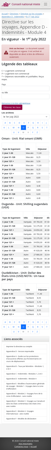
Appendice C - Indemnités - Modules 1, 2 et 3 (24, 374)
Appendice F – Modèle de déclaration (21, 419)
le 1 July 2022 (32, 16)
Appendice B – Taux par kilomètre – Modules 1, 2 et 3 (25, 367)
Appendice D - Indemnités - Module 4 (21, 379)
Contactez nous (21, 446)
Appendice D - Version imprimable (20, 351)
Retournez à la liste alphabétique (16, 103)
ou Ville (5, 92)
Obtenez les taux (12, 107)
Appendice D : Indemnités (13, 16)
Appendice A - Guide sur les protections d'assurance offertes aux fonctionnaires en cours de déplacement (23, 359)
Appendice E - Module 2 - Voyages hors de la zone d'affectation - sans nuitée (24, 394)
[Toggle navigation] (45, 4)
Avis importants (25, 443)
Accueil (5, 13)
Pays (4, 84)
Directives (14, 13)
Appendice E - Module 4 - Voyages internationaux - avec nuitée (20, 412)
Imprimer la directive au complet (19, 346)
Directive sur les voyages (31, 13)
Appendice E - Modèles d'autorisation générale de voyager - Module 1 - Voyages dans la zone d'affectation (25, 386)
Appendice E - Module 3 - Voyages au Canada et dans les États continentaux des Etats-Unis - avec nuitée (25, 403)
